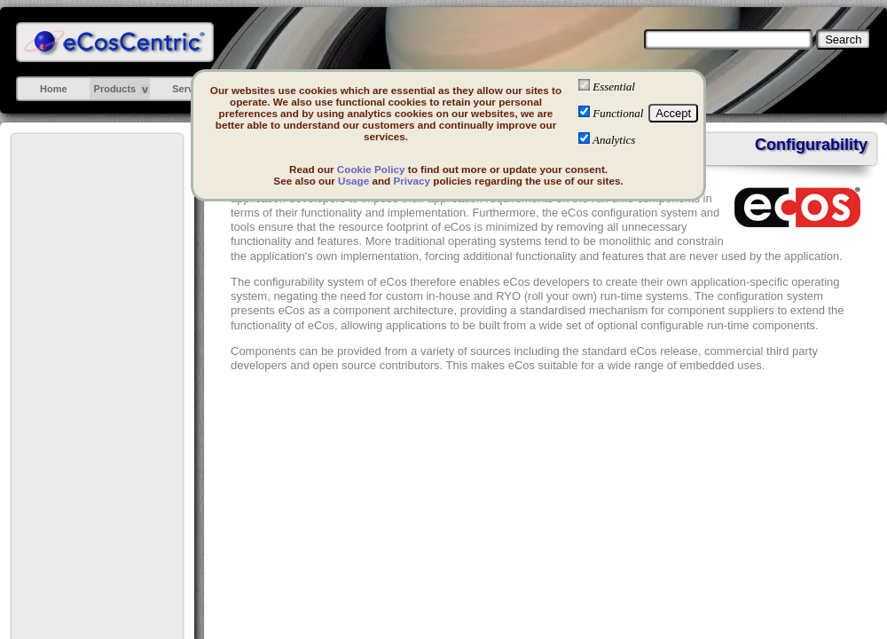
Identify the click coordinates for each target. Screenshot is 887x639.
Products (115, 88)
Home (53, 88)
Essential (614, 86)
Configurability (811, 145)
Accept (673, 113)
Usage (353, 180)
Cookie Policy (371, 169)
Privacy (411, 180)
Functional (618, 113)
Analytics (614, 139)
